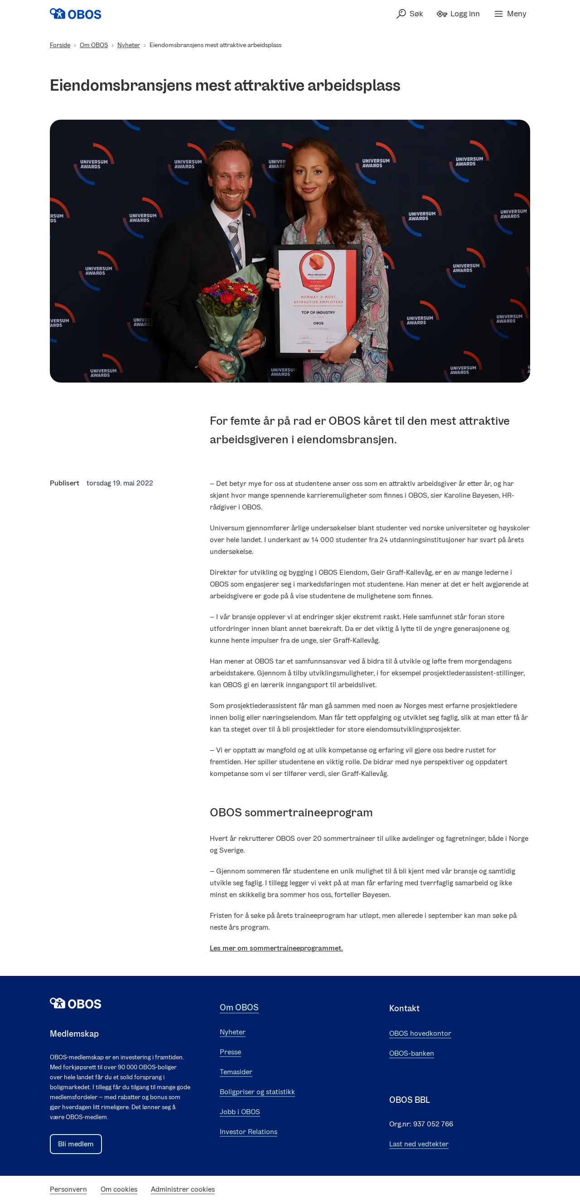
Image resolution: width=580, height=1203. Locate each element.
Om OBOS (94, 45)
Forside (60, 45)
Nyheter (128, 45)
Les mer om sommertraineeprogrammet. (276, 948)
